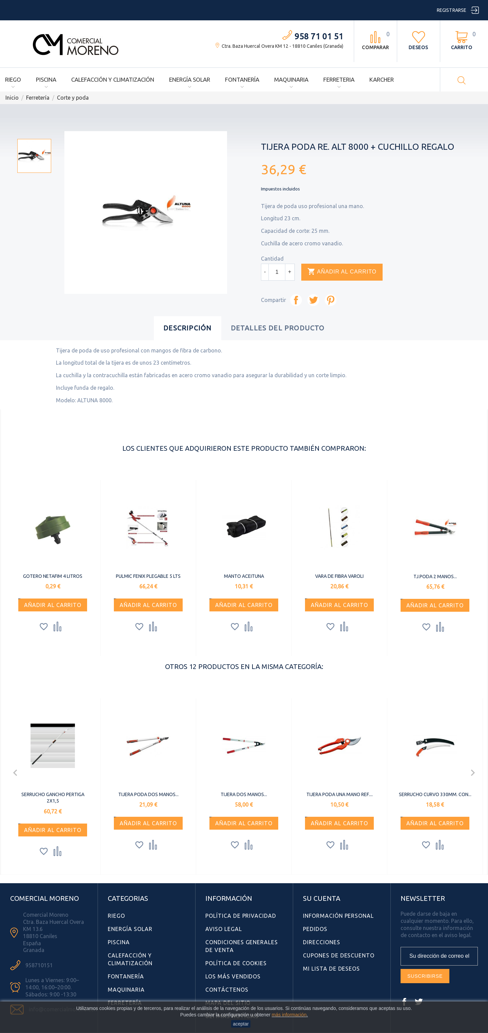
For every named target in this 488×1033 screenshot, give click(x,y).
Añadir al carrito (342, 271)
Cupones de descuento (338, 955)
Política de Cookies (236, 963)
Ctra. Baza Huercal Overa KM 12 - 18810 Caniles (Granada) (282, 46)
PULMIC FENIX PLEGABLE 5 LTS (148, 576)
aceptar (241, 1024)
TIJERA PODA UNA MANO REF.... (339, 794)
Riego (13, 79)
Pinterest (331, 300)
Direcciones (321, 942)
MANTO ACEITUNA (244, 576)
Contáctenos (226, 990)
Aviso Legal (223, 929)
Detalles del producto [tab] (278, 328)
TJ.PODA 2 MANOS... (435, 576)
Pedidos (315, 929)
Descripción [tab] (187, 328)
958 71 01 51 (318, 36)
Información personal (338, 916)
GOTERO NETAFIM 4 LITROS (52, 576)
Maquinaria (291, 79)
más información (289, 1014)
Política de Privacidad (240, 916)
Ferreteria (338, 79)
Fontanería (242, 79)
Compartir (296, 300)
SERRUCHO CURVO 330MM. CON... (435, 794)
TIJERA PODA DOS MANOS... (148, 794)
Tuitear (313, 300)
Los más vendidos (233, 976)
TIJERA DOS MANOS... (244, 794)
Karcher (381, 79)
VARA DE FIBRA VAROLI (339, 576)
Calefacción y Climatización (112, 79)
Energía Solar (189, 79)
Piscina (46, 79)
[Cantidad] (276, 272)
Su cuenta (321, 898)
